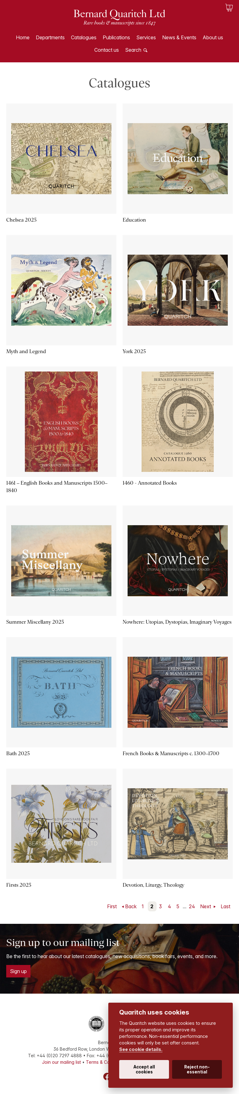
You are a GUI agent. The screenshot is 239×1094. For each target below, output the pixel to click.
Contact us (106, 50)
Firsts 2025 (18, 885)
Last (225, 906)
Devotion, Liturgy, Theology (153, 885)
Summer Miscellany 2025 (35, 622)
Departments (50, 37)
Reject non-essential (197, 1069)
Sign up (18, 971)
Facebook (107, 1076)
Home (23, 37)
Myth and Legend (26, 351)
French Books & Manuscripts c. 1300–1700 (171, 753)
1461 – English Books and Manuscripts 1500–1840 (56, 486)
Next (206, 906)
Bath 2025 (18, 753)
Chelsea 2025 (21, 220)
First (112, 906)
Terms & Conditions (106, 1062)
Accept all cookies (144, 1069)
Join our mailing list (61, 1062)
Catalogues (83, 37)
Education (134, 220)
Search (133, 50)
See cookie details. (140, 1049)
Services (146, 37)
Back (131, 906)
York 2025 (134, 351)
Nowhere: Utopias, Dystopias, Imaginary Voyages (177, 622)
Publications (116, 37)
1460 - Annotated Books (150, 483)
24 (192, 906)
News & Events (179, 37)
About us (213, 37)
